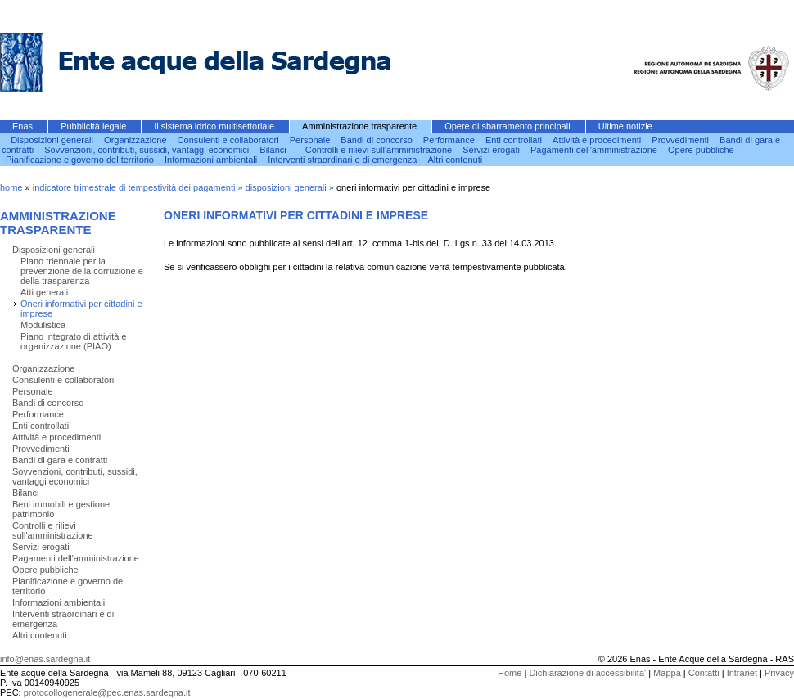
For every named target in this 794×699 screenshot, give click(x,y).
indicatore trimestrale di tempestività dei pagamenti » (139, 187)
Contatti (704, 673)
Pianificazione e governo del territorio (81, 160)
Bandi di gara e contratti (59, 460)
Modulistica (42, 325)
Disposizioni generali (53, 140)
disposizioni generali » (291, 187)
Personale (311, 140)
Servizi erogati (492, 150)
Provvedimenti (681, 140)
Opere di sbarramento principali (508, 126)
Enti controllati (514, 140)
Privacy (779, 673)
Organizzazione (136, 140)
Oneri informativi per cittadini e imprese (81, 308)
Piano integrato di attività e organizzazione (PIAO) (73, 341)
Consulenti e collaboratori (230, 140)
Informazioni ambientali (212, 160)
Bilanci (273, 150)
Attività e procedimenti (598, 140)
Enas (23, 126)
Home (509, 673)
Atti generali (44, 292)
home (11, 187)
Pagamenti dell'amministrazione (595, 150)
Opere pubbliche (701, 150)
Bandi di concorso (378, 140)
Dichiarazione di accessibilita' (587, 673)
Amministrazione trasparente (360, 126)
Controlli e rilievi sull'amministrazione (379, 150)
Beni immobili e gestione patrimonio (61, 509)
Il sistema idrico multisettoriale (215, 126)
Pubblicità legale (95, 126)
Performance (450, 140)
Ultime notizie (625, 126)
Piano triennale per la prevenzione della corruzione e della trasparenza (81, 271)
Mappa (667, 673)
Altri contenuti (456, 160)
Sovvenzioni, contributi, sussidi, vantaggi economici (147, 150)
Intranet (742, 673)
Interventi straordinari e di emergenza (343, 160)
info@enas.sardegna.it (45, 659)
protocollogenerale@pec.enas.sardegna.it (107, 692)
